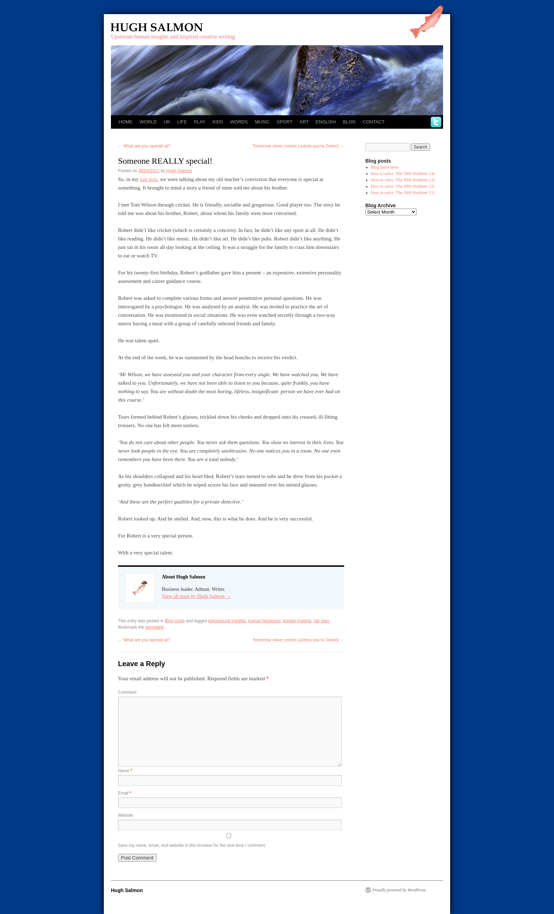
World (148, 121)
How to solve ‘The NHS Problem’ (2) (403, 186)
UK (167, 121)
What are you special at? (144, 146)
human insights (297, 620)
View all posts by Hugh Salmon (196, 596)
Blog (349, 121)
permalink (154, 627)
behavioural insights (227, 620)
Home (125, 121)
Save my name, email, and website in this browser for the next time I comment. (192, 845)
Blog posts (175, 620)
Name (125, 770)
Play (199, 121)
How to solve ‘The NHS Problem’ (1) (403, 192)
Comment (127, 692)
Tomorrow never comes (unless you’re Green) (298, 146)
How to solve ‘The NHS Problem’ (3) (403, 179)
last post (149, 179)
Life (182, 121)
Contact (374, 121)
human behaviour (264, 620)
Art (304, 121)
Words (239, 121)
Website (125, 815)
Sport (285, 121)
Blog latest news (385, 167)
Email (124, 793)
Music (262, 121)
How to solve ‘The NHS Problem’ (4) (403, 173)
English (326, 121)
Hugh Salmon (177, 27)
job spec (322, 620)
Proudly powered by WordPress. (399, 889)
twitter (436, 122)
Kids (217, 121)
